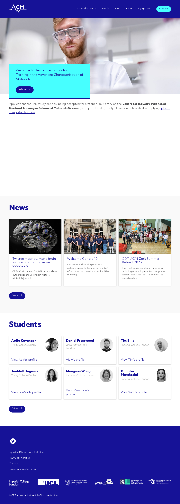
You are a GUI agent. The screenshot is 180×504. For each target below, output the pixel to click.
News (117, 9)
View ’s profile (75, 359)
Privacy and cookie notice (22, 469)
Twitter (13, 441)
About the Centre (86, 9)
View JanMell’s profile (26, 392)
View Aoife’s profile (24, 359)
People (105, 9)
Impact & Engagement (138, 9)
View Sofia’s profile (134, 392)
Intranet (163, 9)
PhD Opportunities (19, 458)
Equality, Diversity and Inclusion (26, 452)
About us (24, 89)
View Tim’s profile (133, 359)
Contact (13, 463)
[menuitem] (86, 9)
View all (17, 295)
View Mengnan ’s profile (77, 392)
